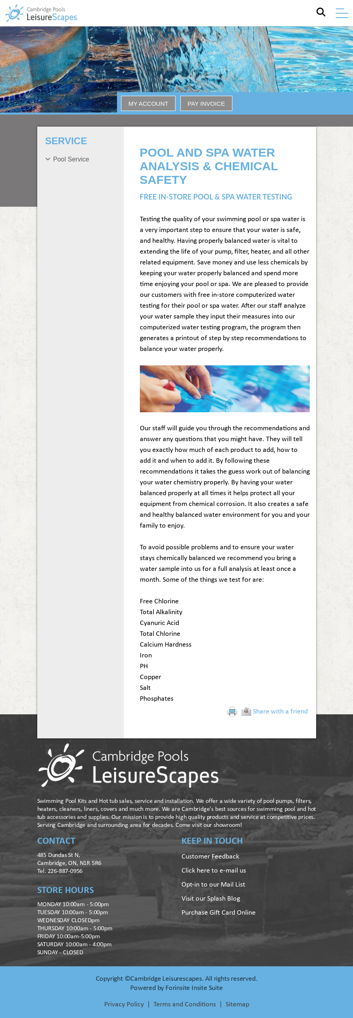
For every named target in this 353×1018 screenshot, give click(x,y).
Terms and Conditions (184, 1004)
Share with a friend (274, 712)
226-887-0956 (65, 871)
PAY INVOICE (206, 103)
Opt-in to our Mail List (213, 885)
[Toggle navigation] (342, 13)
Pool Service (71, 159)
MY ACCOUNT (148, 103)
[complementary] (295, 974)
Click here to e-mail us (214, 871)
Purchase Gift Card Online (219, 913)
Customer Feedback (210, 857)
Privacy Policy (124, 1004)
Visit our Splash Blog (211, 899)
